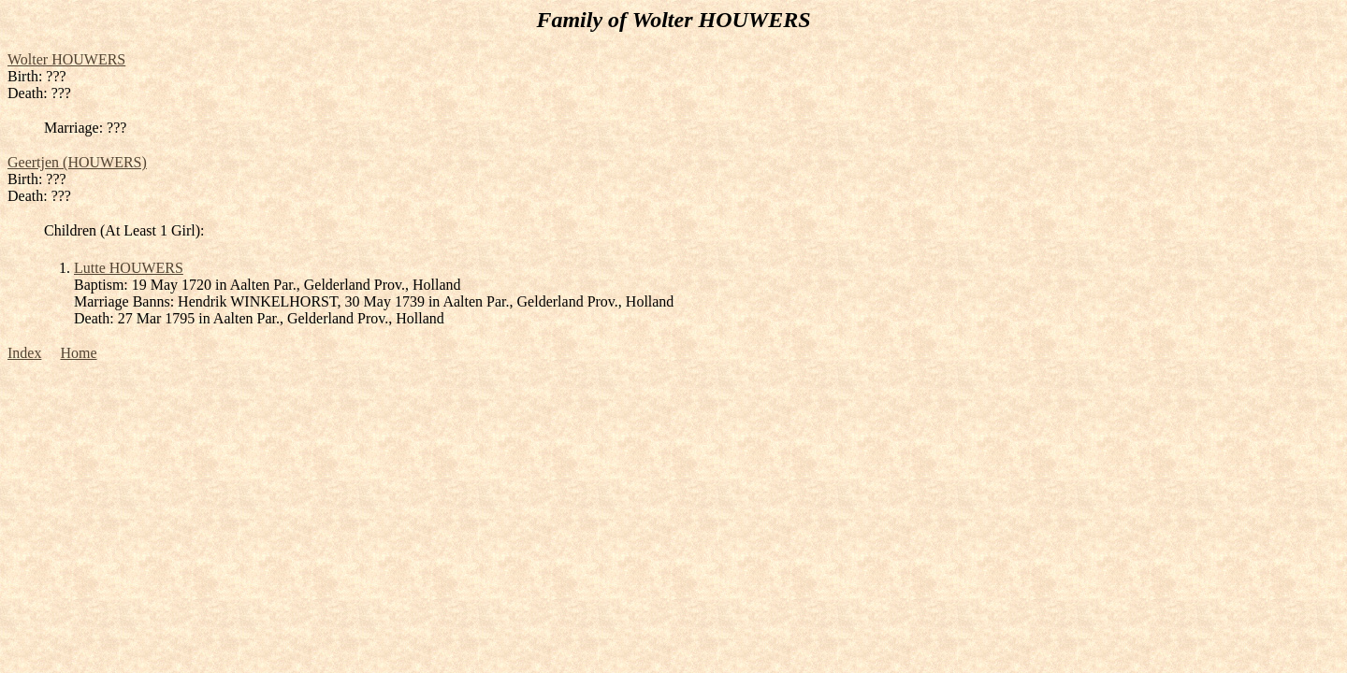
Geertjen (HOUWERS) (77, 162)
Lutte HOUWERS (128, 268)
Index (24, 353)
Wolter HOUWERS (66, 59)
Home (78, 353)
